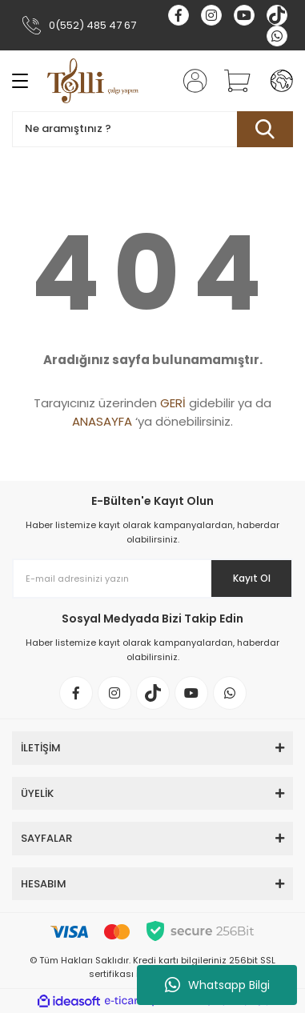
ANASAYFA (102, 421)
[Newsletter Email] (152, 579)
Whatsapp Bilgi (217, 985)
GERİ (173, 402)
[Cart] (231, 80)
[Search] (152, 129)
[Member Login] (190, 80)
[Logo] (93, 80)
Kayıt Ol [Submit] (252, 578)
